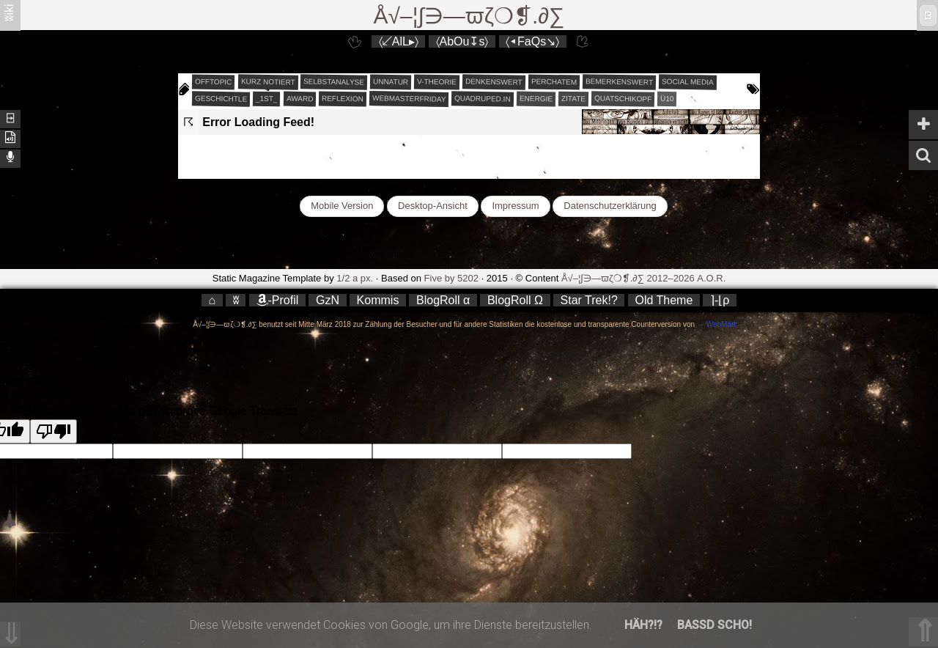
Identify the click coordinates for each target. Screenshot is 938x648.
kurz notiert (267, 81)
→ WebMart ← (720, 324)
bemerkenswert (619, 81)
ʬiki (9, 12)
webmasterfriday (409, 98)
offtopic (213, 82)
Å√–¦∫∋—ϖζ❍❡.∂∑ (469, 16)
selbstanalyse (333, 81)
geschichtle (221, 98)
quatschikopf (622, 98)
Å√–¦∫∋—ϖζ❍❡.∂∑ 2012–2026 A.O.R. (643, 278)
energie (536, 99)
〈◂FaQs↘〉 (532, 41)
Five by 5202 (451, 278)
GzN (327, 300)
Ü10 (667, 99)
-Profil (277, 300)
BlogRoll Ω (515, 300)
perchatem (554, 81)
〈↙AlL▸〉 (398, 41)
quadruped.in (482, 98)
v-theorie (437, 82)
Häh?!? (643, 625)
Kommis (378, 300)
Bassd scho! (714, 625)
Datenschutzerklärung (610, 205)
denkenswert (493, 81)
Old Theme (664, 300)
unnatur (390, 82)
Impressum (515, 205)
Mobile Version (342, 205)
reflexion (342, 99)
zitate (573, 99)
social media (688, 81)
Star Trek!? (589, 300)
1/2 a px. (354, 278)
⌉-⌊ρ (719, 300)
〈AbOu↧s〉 (462, 41)
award (300, 99)
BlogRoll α (443, 300)
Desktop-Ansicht (433, 205)
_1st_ (267, 99)
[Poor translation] (53, 431)
